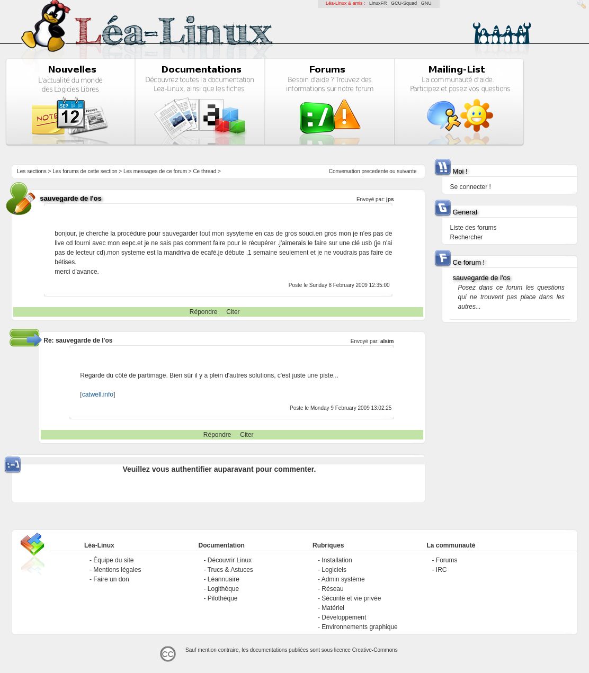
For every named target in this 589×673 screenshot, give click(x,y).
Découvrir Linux (230, 560)
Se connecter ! (470, 187)
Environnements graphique (359, 627)
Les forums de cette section (84, 171)
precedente (375, 171)
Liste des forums (473, 227)
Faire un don (111, 579)
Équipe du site (113, 560)
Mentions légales (117, 569)
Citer (232, 312)
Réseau (332, 589)
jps (390, 199)
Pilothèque (223, 598)
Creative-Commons (375, 650)
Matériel (333, 608)
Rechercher (466, 237)
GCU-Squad (404, 3)
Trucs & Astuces (230, 569)
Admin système (343, 579)
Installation (337, 560)
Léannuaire (223, 579)
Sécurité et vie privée (351, 598)
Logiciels (334, 569)
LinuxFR (378, 3)
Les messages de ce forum (155, 171)
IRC (441, 569)
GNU (426, 3)
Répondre (204, 312)
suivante (406, 171)
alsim (387, 341)
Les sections (32, 171)
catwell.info (97, 394)
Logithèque (223, 589)
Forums (447, 560)
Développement (344, 617)
